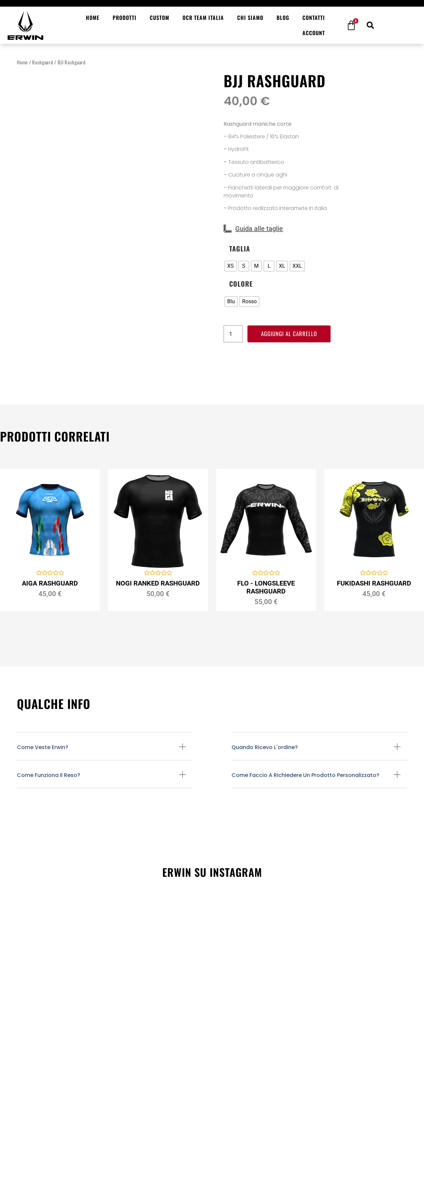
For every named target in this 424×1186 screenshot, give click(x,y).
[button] (370, 25)
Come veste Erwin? (42, 747)
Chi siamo (250, 18)
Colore (241, 283)
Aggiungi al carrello (290, 334)
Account (313, 33)
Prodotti (124, 18)
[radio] (230, 266)
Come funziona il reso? (48, 775)
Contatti (313, 18)
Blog (283, 18)
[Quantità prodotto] (233, 334)
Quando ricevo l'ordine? (265, 747)
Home (92, 18)
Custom (159, 18)
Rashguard (42, 62)
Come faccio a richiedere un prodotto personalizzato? (305, 775)
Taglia (239, 248)
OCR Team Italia (203, 18)
